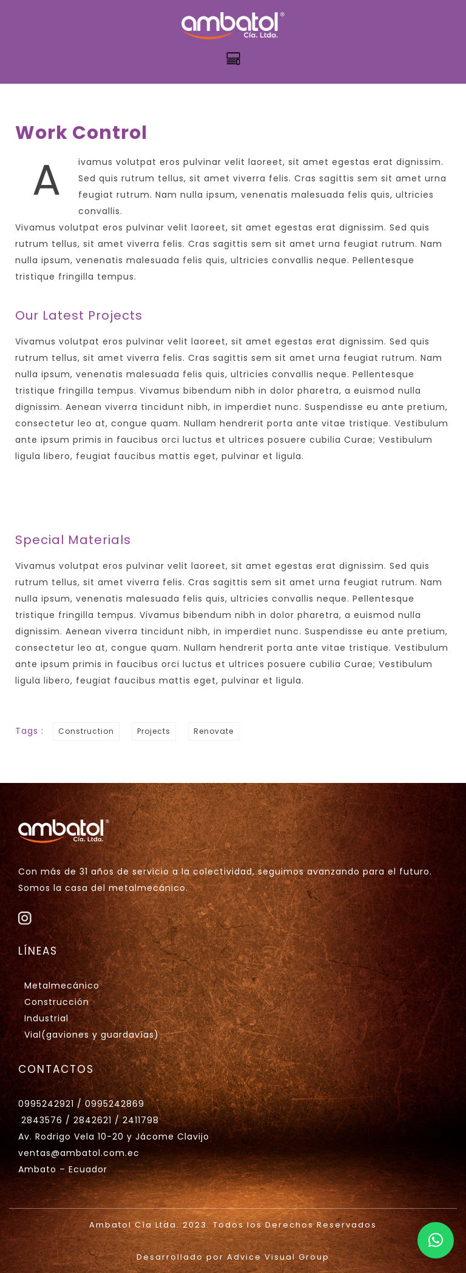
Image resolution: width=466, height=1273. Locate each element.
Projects (154, 731)
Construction (86, 731)
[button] (435, 1240)
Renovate (214, 731)
